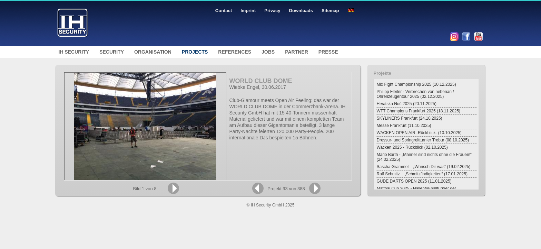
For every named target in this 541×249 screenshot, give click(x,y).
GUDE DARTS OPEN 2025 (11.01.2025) (414, 181)
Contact (223, 10)
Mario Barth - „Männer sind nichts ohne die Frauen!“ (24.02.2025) (424, 157)
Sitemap (330, 10)
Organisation (152, 52)
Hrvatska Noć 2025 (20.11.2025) (406, 103)
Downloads (301, 10)
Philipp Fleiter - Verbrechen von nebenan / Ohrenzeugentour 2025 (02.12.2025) (415, 94)
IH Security (74, 52)
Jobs (268, 52)
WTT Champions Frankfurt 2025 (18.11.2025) (419, 111)
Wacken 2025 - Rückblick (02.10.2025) (412, 147)
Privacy (272, 10)
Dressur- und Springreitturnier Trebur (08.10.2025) (423, 140)
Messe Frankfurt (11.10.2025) (404, 125)
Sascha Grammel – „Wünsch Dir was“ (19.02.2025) (424, 166)
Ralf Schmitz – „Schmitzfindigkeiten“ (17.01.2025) (422, 174)
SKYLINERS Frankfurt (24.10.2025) (409, 118)
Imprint (248, 10)
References (234, 52)
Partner (296, 52)
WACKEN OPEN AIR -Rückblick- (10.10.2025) (419, 132)
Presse (328, 52)
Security (111, 52)
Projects (195, 52)
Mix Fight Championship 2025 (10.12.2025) (416, 84)
